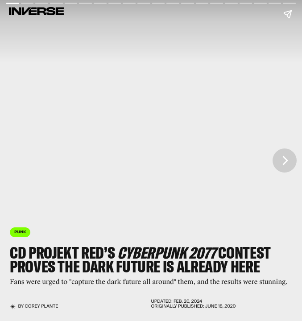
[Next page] (285, 160)
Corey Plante (41, 306)
